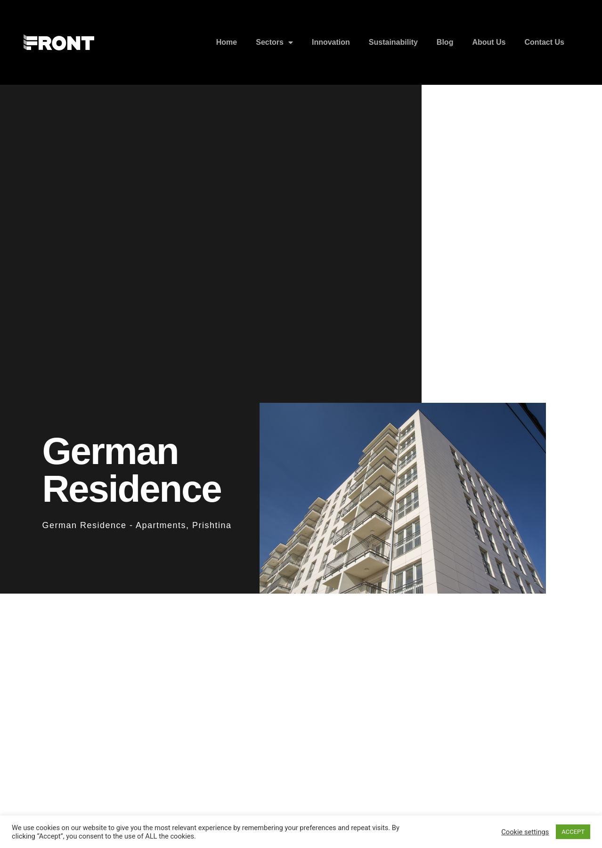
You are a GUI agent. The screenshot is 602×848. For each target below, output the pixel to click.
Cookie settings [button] (525, 832)
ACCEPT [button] (573, 831)
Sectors (274, 42)
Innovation (331, 42)
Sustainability (393, 42)
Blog (445, 42)
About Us (488, 42)
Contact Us (544, 42)
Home (226, 42)
